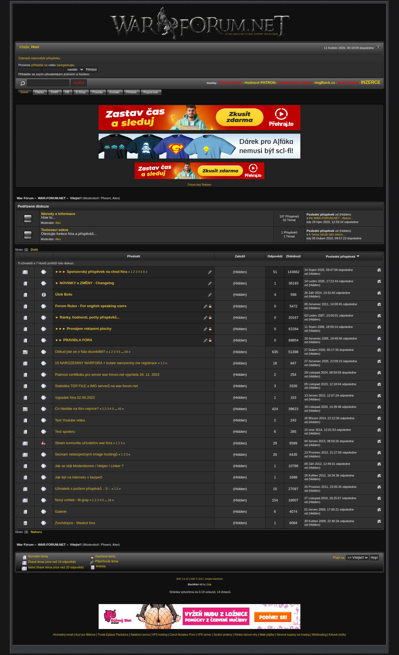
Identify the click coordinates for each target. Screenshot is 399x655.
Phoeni (106, 198)
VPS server (204, 634)
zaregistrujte (65, 65)
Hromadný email (63, 634)
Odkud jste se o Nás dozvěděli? (80, 351)
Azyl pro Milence (85, 634)
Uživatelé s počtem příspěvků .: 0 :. (83, 488)
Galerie (60, 511)
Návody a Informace (58, 214)
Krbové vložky (337, 634)
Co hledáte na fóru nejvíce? (77, 409)
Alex (115, 198)
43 (119, 408)
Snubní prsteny (223, 634)
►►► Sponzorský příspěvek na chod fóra (91, 272)
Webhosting (319, 634)
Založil (240, 256)
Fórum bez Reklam (199, 184)
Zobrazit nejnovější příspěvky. (39, 58)
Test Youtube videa (70, 420)
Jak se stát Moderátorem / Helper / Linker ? (89, 466)
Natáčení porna (140, 634)
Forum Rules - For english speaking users (90, 306)
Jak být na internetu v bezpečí (78, 477)
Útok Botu (63, 294)
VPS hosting (159, 634)
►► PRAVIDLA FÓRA (73, 340)
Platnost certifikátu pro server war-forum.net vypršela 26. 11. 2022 (107, 374)
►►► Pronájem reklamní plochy (83, 329)
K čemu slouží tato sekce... (327, 234)
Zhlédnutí (293, 256)
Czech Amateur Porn (182, 634)
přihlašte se (39, 65)
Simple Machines (214, 579)
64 (126, 351)
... (122, 351)
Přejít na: (339, 557)
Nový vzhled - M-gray (72, 500)
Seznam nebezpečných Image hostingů (86, 454)
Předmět (133, 256)
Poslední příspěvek (342, 256)
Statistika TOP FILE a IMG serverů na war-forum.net (96, 386)
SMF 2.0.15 (182, 579)
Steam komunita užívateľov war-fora (83, 443)
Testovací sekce (54, 230)
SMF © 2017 (197, 579)
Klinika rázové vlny (245, 634)
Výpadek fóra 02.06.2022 (75, 397)
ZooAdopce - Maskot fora (75, 523)
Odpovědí (274, 256)
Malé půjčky (267, 634)
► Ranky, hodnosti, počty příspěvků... (87, 317)
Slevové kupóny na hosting (293, 634)
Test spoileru (65, 431)
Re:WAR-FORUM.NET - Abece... (331, 218)
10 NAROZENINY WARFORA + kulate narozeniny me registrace (106, 363)
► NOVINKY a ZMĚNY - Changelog (84, 283)
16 (109, 500)
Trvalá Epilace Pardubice (113, 634)
